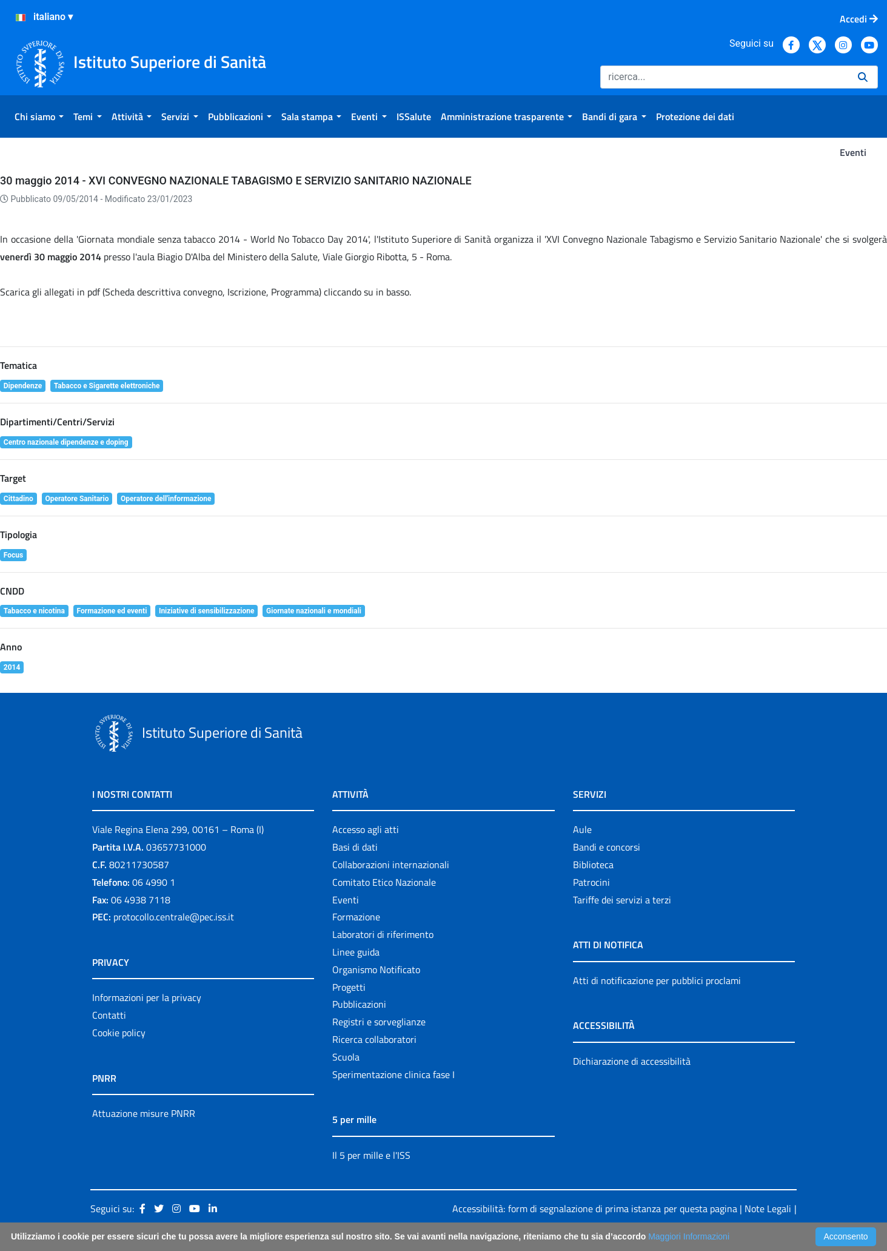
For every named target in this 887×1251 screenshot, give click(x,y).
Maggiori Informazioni (688, 1236)
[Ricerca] (724, 77)
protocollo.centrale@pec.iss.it (173, 916)
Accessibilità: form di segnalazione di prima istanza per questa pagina (594, 1208)
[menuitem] (39, 116)
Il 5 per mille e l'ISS (371, 1155)
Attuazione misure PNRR (143, 1113)
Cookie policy (119, 1032)
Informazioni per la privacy (146, 997)
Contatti (109, 1015)
